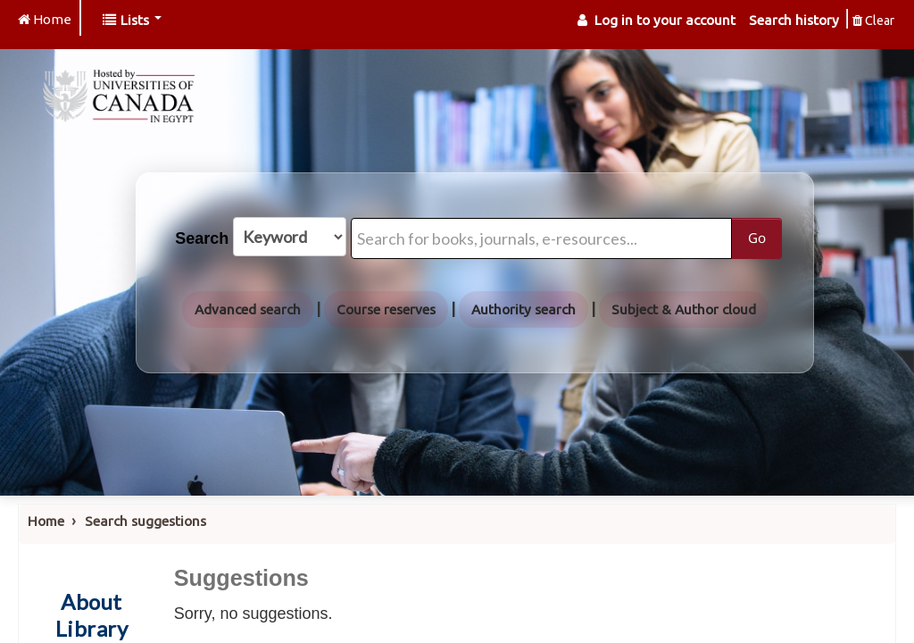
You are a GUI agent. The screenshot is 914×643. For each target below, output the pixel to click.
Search (201, 238)
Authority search (523, 309)
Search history (794, 20)
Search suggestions (145, 521)
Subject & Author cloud (683, 309)
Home (46, 521)
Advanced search (248, 309)
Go (757, 237)
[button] (132, 20)
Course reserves (386, 309)
